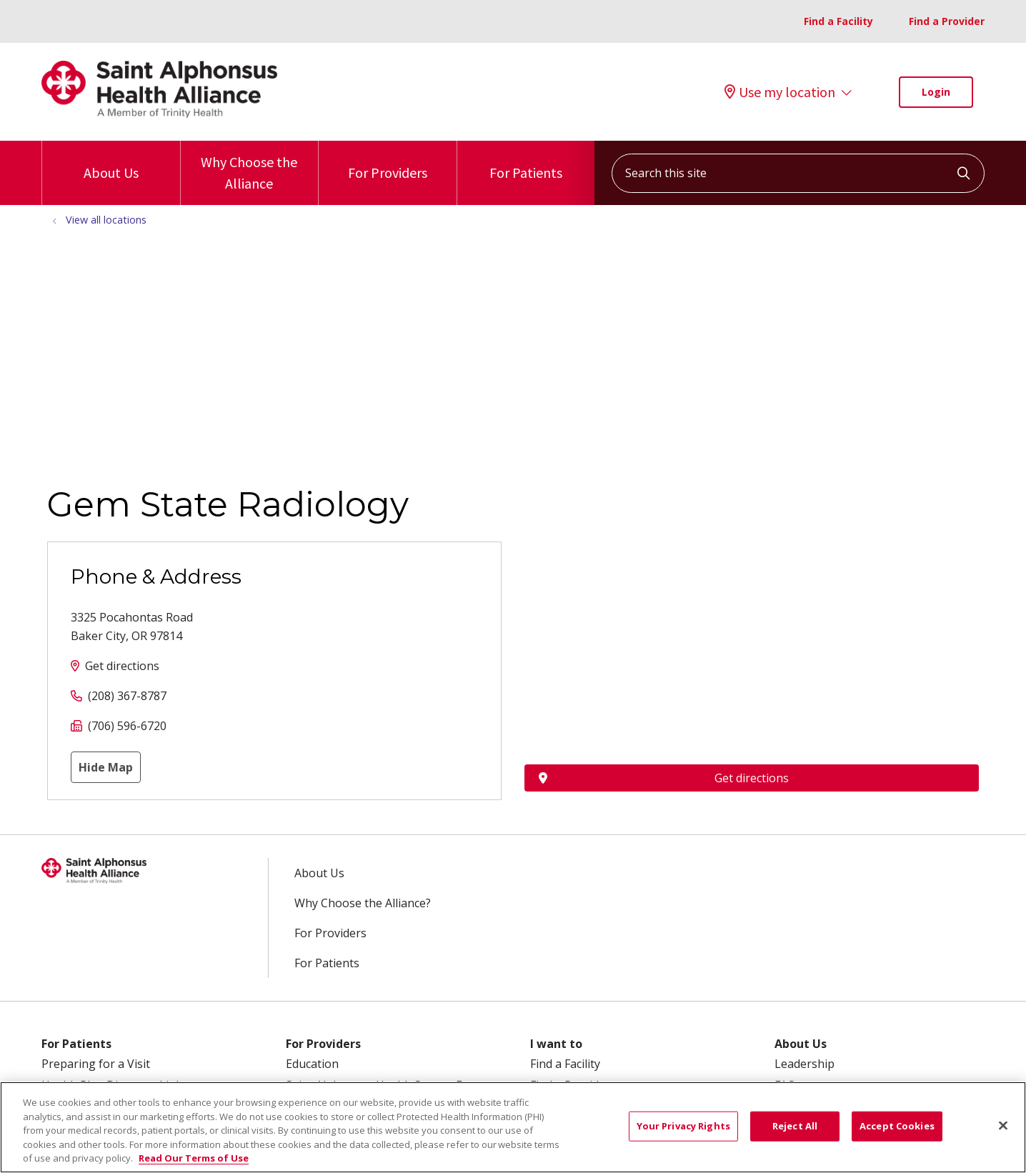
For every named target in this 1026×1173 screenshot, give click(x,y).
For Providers (387, 161)
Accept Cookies (897, 1125)
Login (936, 92)
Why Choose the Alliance (250, 166)
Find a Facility (838, 21)
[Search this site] (798, 173)
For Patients (526, 161)
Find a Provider (947, 21)
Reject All (794, 1125)
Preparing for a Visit (95, 1064)
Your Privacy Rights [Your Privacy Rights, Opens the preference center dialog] (683, 1125)
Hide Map (106, 767)
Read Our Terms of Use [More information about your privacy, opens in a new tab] (194, 1158)
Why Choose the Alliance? (362, 903)
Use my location (779, 92)
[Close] (1003, 1126)
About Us (111, 161)
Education (312, 1064)
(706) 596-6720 (127, 726)
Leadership (805, 1064)
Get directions (122, 666)
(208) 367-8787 (127, 696)
